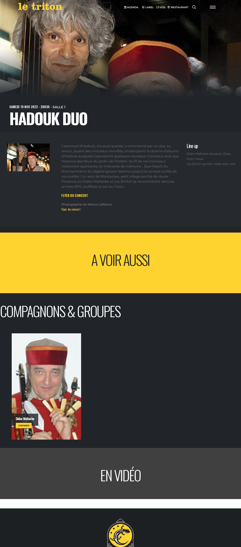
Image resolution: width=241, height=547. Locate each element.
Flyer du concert (71, 209)
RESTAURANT (178, 7)
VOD (161, 7)
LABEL (148, 7)
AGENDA (131, 7)
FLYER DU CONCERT (74, 195)
